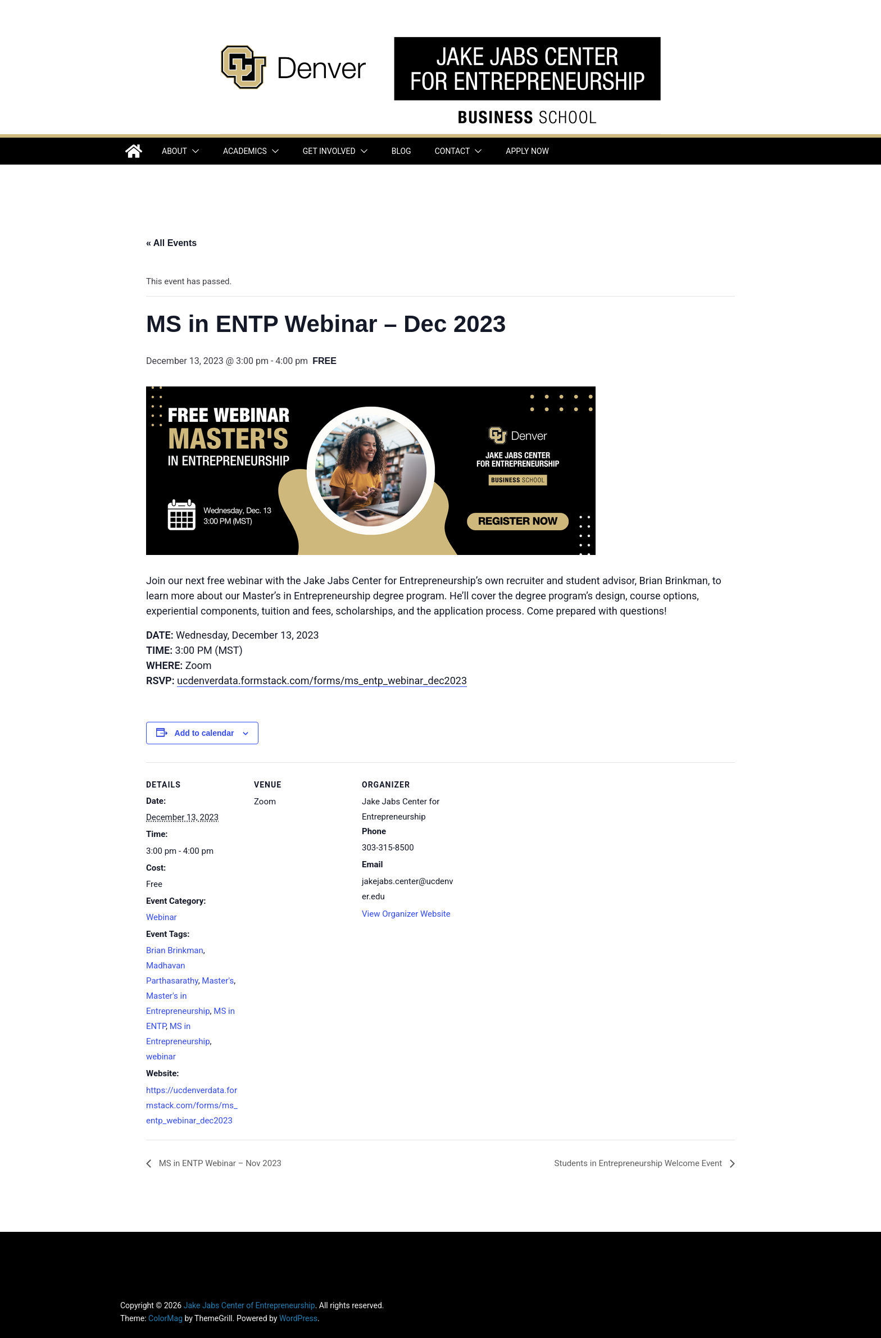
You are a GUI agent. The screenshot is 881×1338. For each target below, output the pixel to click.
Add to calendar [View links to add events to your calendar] (204, 733)
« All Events (171, 243)
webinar (161, 1057)
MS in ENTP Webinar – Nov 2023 (219, 1163)
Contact (452, 151)
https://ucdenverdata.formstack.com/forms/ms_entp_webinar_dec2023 (192, 1105)
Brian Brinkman (174, 950)
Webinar (161, 917)
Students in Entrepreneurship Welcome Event (639, 1163)
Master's (218, 981)
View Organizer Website (406, 914)
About (174, 151)
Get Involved (329, 151)
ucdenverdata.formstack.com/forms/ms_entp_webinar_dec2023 (322, 680)
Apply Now (527, 151)
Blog (401, 151)
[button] (193, 151)
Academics (245, 151)
